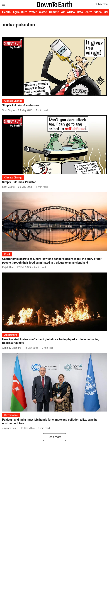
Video (98, 12)
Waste (43, 12)
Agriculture (20, 12)
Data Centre (84, 12)
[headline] (54, 105)
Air (63, 12)
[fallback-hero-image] (54, 66)
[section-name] (13, 100)
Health (6, 12)
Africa (71, 12)
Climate (54, 12)
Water (33, 12)
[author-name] (9, 110)
